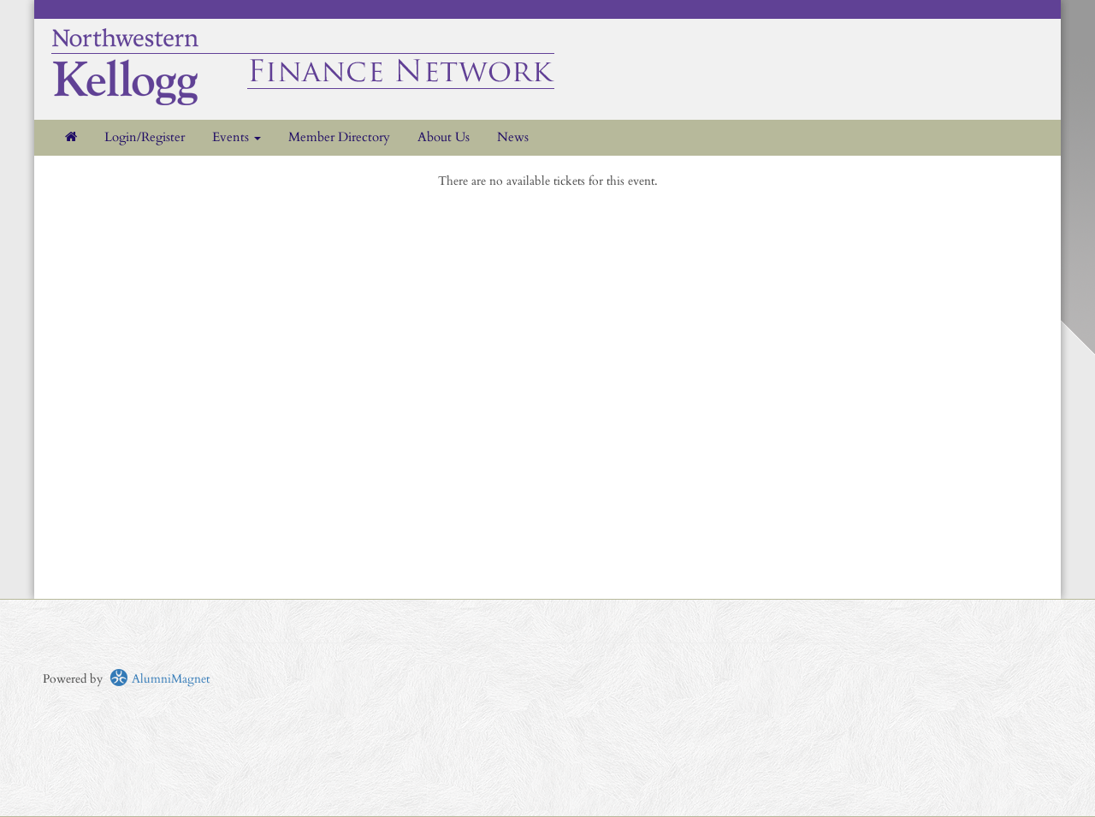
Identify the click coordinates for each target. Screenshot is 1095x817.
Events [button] (236, 137)
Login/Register (144, 137)
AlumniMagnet (160, 679)
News (513, 137)
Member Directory (339, 137)
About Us (443, 137)
